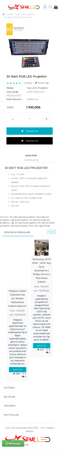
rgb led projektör (19, 220)
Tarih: (11, 315)
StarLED (20, 310)
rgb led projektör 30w (22, 225)
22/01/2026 (20, 314)
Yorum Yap (42, 83)
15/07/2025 (44, 290)
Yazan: (13, 310)
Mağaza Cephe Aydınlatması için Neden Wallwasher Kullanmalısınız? (17, 298)
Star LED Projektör (25, 14)
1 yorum (28, 83)
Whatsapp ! (13, 443)
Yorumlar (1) (31, 160)
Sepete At (29, 131)
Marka (10, 14)
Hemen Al (29, 140)
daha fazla (17, 369)
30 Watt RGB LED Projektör (18, 17)
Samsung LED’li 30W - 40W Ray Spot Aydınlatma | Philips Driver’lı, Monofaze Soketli (41, 270)
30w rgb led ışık (42, 225)
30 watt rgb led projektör (22, 217)
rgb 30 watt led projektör (24, 222)
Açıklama (31, 155)
